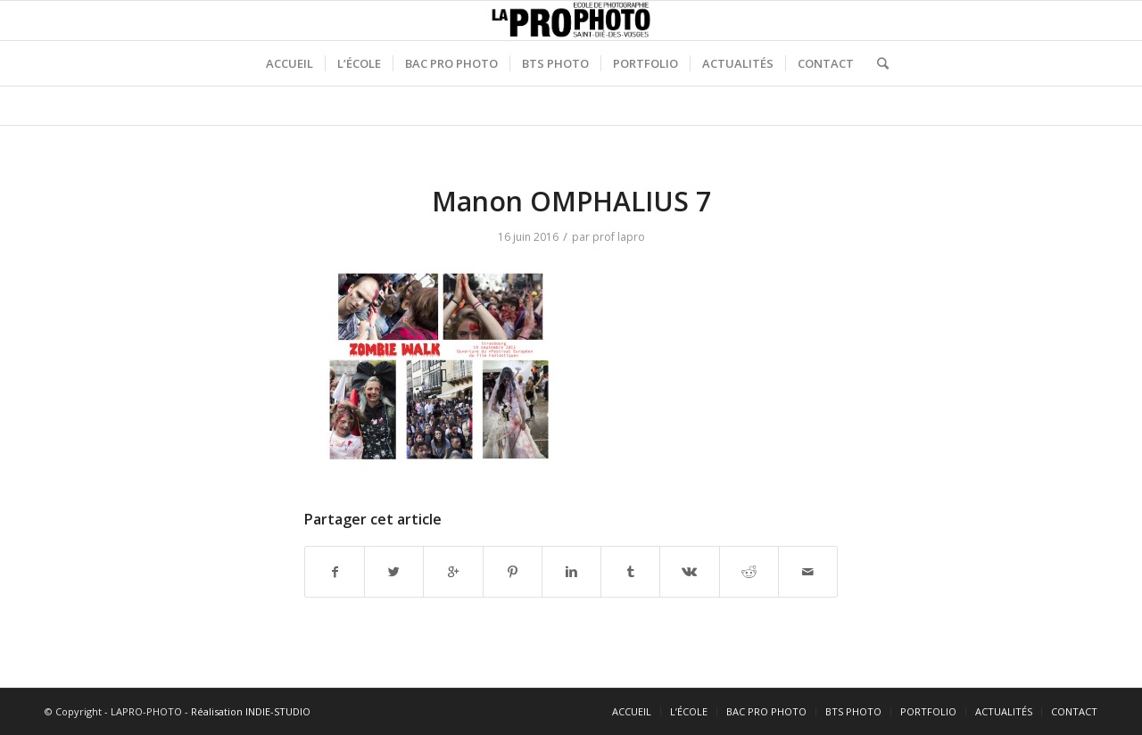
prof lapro (618, 236)
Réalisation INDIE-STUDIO (250, 711)
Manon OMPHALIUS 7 (571, 201)
